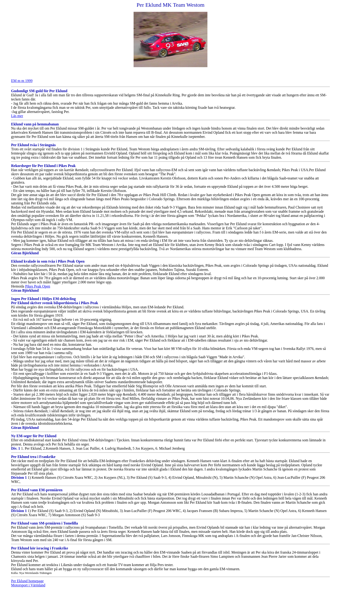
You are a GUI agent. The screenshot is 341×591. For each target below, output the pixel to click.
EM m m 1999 (22, 81)
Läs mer (17, 116)
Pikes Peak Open (37, 286)
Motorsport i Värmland (28, 585)
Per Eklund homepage (27, 581)
